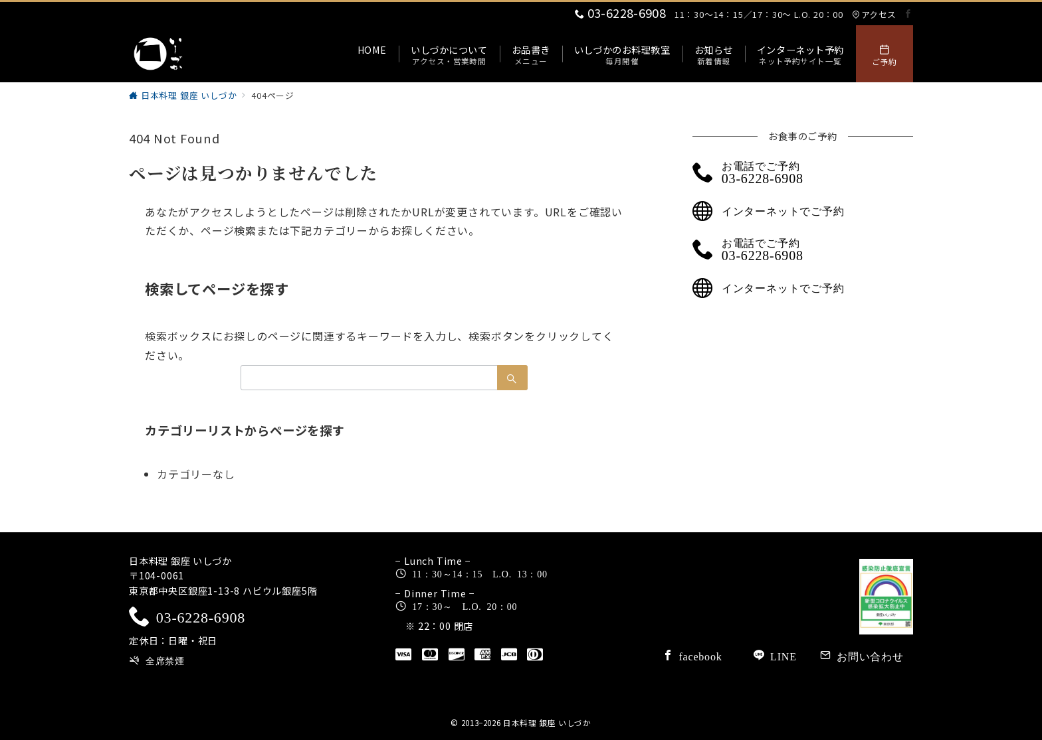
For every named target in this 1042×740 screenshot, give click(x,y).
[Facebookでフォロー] (908, 13)
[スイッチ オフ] (884, 53)
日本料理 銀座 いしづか (547, 722)
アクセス (874, 14)
